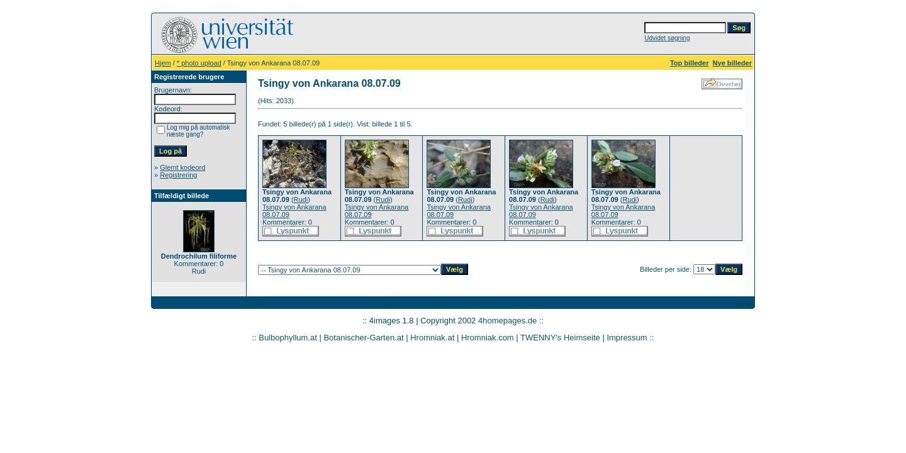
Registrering (178, 175)
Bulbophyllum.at (288, 337)
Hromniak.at (432, 337)
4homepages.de (507, 320)
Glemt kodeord (182, 167)
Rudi (301, 199)
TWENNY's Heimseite (560, 337)
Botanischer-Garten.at (363, 337)
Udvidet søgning (667, 38)
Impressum (627, 337)
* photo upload (199, 63)
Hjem (163, 63)
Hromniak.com (487, 337)
